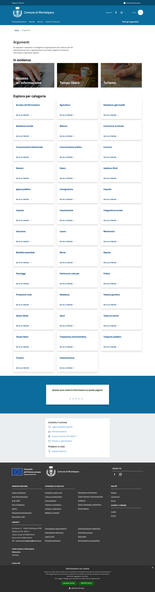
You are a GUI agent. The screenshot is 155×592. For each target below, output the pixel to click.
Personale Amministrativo (22, 512)
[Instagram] (120, 12)
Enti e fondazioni (18, 504)
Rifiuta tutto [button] (86, 583)
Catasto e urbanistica (53, 508)
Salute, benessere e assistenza (89, 504)
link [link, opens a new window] (99, 579)
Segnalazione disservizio (54, 532)
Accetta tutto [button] (68, 583)
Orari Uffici (16, 500)
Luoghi (113, 511)
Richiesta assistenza (52, 540)
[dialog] (77, 578)
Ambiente (81, 500)
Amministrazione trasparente (89, 528)
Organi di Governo (19, 492)
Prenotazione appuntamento (56, 528)
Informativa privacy (85, 532)
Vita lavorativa (50, 500)
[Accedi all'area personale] (132, 3)
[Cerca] (140, 12)
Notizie (113, 492)
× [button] (152, 568)
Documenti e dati (18, 516)
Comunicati (115, 496)
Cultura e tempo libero (53, 496)
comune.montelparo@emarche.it (28, 540)
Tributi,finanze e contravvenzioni (90, 496)
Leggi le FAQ (49, 536)
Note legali (82, 536)
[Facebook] (115, 12)
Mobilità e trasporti (52, 512)
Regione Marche (18, 3)
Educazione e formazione (87, 492)
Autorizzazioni (83, 508)
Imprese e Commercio (53, 504)
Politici (14, 508)
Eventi (113, 515)
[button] (78, 588)
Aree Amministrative (20, 496)
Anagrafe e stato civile (53, 492)
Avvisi (113, 500)
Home (17, 30)
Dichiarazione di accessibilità (89, 540)
